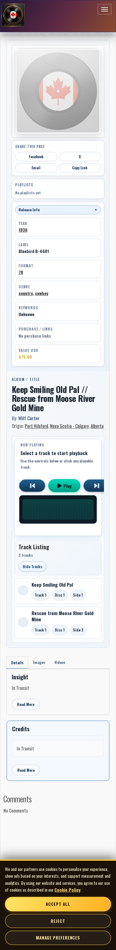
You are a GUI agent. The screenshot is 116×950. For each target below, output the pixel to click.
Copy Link (80, 167)
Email (36, 167)
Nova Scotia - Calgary (69, 425)
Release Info (58, 209)
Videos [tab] (59, 662)
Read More (25, 704)
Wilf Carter (29, 418)
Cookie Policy (67, 889)
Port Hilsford (36, 425)
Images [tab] (39, 662)
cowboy (41, 293)
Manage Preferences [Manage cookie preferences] (58, 938)
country (26, 293)
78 (21, 272)
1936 (23, 230)
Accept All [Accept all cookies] (58, 904)
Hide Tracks (32, 566)
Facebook (36, 156)
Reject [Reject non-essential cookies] (58, 921)
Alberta (97, 425)
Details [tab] (17, 662)
